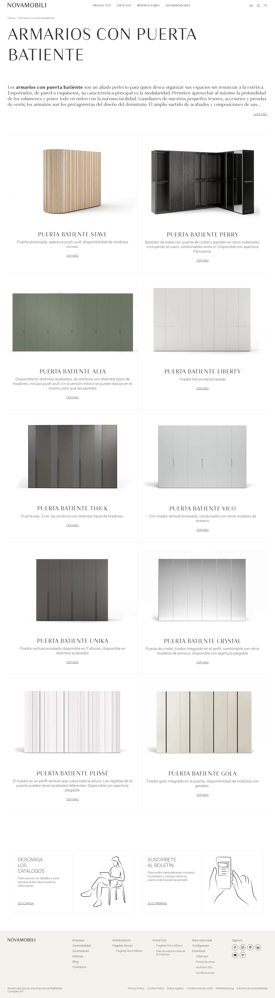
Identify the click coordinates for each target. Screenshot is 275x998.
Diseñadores (81, 951)
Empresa (78, 940)
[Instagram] (243, 947)
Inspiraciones (148, 5)
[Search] (258, 5)
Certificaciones (205, 973)
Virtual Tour (159, 940)
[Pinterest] (250, 947)
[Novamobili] (27, 6)
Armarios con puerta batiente (36, 18)
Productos (102, 5)
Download (198, 951)
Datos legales (175, 988)
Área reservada (202, 940)
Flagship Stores (122, 945)
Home (11, 18)
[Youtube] (235, 955)
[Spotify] (243, 955)
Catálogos (202, 956)
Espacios (124, 5)
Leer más (260, 114)
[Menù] (251, 6)
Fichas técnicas (205, 962)
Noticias (78, 956)
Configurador (200, 945)
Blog (75, 961)
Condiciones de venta (200, 988)
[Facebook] (235, 947)
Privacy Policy (136, 988)
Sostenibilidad (82, 945)
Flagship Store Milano (129, 951)
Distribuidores (178, 5)
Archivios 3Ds (204, 967)
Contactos (79, 967)
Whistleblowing (225, 988)
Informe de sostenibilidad (252, 988)
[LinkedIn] (258, 947)
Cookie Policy (155, 988)
